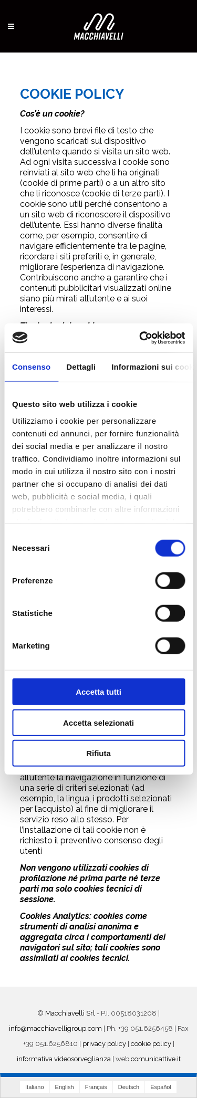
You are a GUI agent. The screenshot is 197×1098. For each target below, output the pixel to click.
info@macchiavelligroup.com (55, 1028)
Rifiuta (98, 753)
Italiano (34, 1087)
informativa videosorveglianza (64, 1059)
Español (160, 1087)
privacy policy (104, 1044)
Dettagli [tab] (81, 366)
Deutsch (128, 1087)
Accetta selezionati (98, 722)
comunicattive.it (156, 1059)
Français (96, 1087)
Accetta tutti (98, 691)
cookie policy (151, 1044)
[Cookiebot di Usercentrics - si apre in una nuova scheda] (140, 337)
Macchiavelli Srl (70, 1013)
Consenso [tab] (31, 366)
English (64, 1087)
